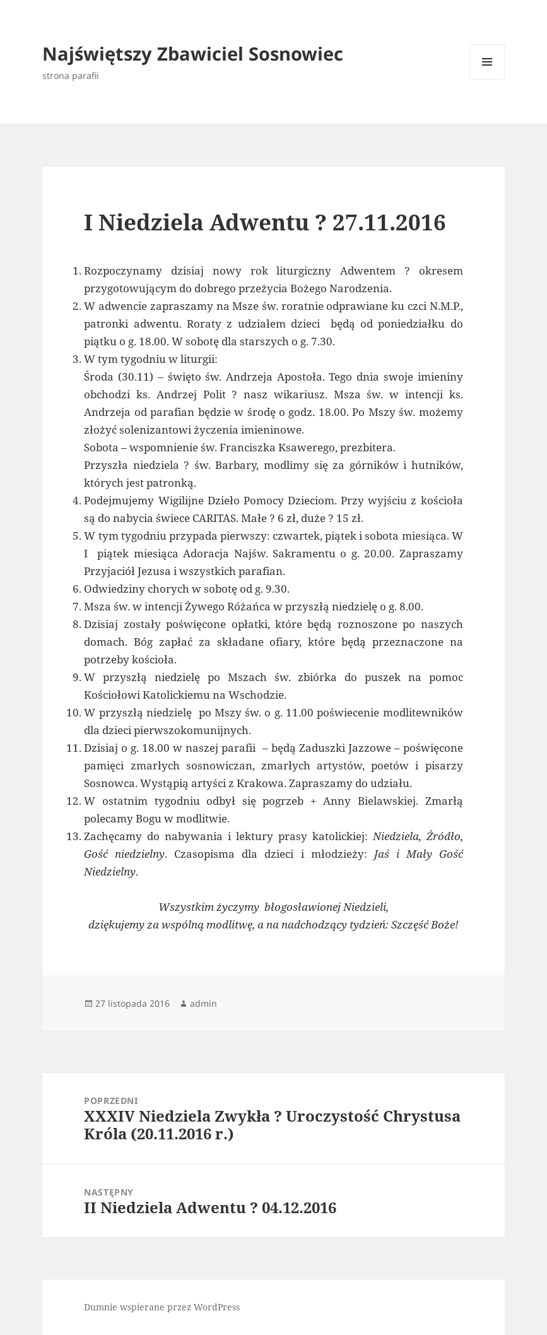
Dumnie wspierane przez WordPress (162, 1307)
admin (203, 1003)
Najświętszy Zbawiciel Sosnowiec (192, 53)
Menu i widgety (487, 79)
